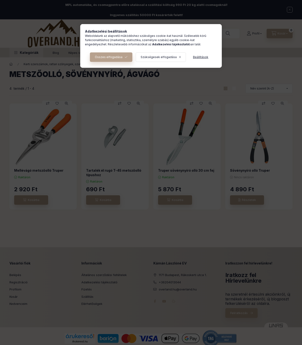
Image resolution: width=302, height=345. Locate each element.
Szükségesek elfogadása (159, 57)
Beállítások (200, 57)
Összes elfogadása (108, 57)
